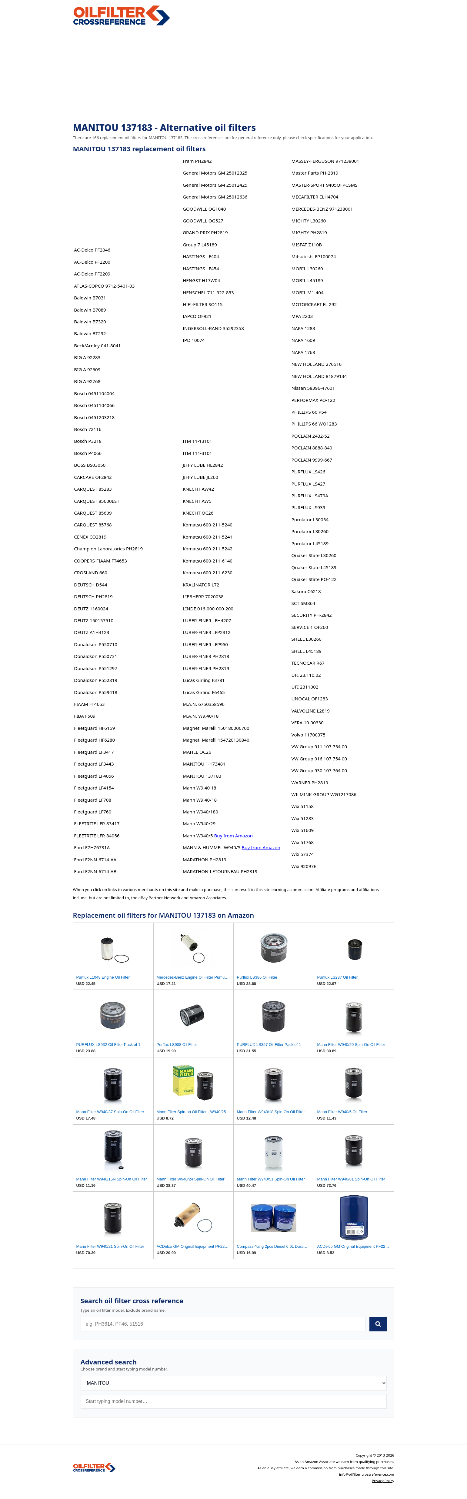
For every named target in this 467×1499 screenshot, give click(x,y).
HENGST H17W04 (201, 280)
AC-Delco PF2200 (92, 262)
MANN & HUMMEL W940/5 (211, 847)
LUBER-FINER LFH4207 (207, 620)
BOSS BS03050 (89, 465)
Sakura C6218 (306, 591)
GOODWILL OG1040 (204, 209)
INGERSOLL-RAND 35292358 (213, 328)
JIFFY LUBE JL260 (200, 477)
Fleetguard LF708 (92, 800)
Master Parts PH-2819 (315, 173)
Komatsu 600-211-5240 (207, 525)
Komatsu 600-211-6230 (207, 572)
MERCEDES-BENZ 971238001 (322, 209)
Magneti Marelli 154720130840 (216, 740)
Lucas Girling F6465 (204, 692)
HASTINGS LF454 (201, 268)
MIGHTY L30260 (309, 221)
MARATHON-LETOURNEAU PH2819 (220, 871)
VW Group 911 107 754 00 (319, 746)
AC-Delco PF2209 (92, 274)
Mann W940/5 (198, 836)
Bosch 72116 (87, 429)
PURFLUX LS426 (308, 472)
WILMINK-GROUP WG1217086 (324, 794)
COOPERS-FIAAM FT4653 (100, 561)
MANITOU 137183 (202, 776)
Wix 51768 (303, 842)
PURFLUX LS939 (308, 507)
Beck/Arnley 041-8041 (97, 345)
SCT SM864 (303, 603)
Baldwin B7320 (90, 322)
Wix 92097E (304, 866)
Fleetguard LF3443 (94, 764)
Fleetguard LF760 (92, 812)
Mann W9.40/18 (200, 800)
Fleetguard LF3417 (94, 752)
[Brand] (234, 1383)
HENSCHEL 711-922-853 (208, 292)
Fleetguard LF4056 (94, 776)
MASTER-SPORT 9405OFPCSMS (325, 185)
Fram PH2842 (197, 161)
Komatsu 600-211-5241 (207, 537)
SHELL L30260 (307, 639)
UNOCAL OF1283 (310, 699)
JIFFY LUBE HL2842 (203, 465)
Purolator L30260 (310, 531)
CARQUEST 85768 (93, 525)
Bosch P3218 (88, 441)
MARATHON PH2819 (204, 859)
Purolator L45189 (310, 543)
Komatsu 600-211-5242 (207, 549)
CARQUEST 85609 (93, 513)
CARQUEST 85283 (93, 489)
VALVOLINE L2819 (311, 711)
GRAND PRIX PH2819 (205, 232)
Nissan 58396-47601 (313, 388)
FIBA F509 (84, 716)
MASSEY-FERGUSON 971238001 (325, 161)
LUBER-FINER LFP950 (205, 644)
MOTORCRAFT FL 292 (314, 304)
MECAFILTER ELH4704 (315, 197)
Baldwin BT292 (90, 333)
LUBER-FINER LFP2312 (207, 632)
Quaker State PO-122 (314, 579)
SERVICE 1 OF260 (310, 627)
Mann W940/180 (200, 812)
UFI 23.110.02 (306, 675)
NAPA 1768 (303, 352)
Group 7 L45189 (200, 245)
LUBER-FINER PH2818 (206, 656)
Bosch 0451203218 (94, 417)
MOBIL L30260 (307, 268)
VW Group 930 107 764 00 (319, 770)
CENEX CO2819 (90, 537)
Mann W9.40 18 (199, 788)
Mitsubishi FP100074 (314, 256)
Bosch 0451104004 (94, 393)
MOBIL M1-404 (308, 292)
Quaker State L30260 (314, 555)
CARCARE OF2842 (93, 477)
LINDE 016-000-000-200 (208, 609)
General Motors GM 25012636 (215, 197)
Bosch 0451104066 (94, 405)
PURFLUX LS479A (310, 495)
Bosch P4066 (88, 453)
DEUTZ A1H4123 (91, 632)
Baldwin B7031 (90, 298)
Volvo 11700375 (308, 735)
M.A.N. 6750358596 (204, 704)
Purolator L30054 (310, 519)
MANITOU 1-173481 (204, 764)
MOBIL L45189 (307, 280)
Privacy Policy (383, 1480)
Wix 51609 (303, 830)
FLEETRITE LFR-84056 (96, 836)
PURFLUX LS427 (308, 484)
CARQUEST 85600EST (96, 501)
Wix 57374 (303, 854)
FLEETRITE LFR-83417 (96, 823)
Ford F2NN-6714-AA (95, 859)
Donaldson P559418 (95, 692)
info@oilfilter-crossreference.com (366, 1474)
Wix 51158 (303, 806)
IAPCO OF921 (197, 316)
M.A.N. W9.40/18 (200, 716)
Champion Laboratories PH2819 (108, 549)
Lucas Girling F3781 (204, 680)
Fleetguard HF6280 (94, 740)
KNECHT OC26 (198, 513)
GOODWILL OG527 (203, 221)
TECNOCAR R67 (308, 663)
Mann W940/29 (199, 823)
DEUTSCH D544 (90, 585)
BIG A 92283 (87, 357)
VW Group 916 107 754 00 (319, 759)
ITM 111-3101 (197, 453)
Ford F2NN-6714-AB (95, 871)
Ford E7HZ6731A (92, 847)
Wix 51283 (303, 818)
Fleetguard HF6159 (94, 728)
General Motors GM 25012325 (215, 173)
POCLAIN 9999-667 (312, 460)
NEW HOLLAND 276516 (317, 364)
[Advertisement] (233, 74)
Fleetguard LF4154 (94, 788)
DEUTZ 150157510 (93, 620)
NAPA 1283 (303, 328)
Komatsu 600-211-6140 (207, 561)
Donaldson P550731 (95, 656)
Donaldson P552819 (95, 680)
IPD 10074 (194, 340)
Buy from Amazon (233, 836)
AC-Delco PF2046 (92, 250)
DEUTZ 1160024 (91, 609)
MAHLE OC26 (197, 752)
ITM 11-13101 (197, 441)
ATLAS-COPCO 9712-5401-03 (104, 286)
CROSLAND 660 (90, 572)
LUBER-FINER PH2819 (206, 668)
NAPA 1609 (303, 340)
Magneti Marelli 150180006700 (216, 728)
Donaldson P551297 (95, 668)
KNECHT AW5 (197, 501)
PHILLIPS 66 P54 (309, 412)
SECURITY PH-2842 (312, 615)
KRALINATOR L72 (201, 585)
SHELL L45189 (307, 651)
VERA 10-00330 (308, 722)
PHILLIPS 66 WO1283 (314, 424)
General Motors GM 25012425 (215, 185)
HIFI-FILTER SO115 (203, 304)
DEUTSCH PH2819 (93, 596)
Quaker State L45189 (314, 567)
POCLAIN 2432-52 (311, 436)
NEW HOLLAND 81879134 (319, 376)
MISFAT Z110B (307, 245)
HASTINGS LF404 (201, 256)
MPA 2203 (302, 316)
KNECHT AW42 (198, 489)
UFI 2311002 (305, 687)
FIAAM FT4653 (89, 704)
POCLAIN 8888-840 (312, 448)
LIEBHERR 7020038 (203, 596)
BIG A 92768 (87, 381)
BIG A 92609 (87, 369)
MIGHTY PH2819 (309, 232)
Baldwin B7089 (90, 310)
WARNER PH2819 (310, 783)
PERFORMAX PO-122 (313, 400)
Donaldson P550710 (95, 644)
